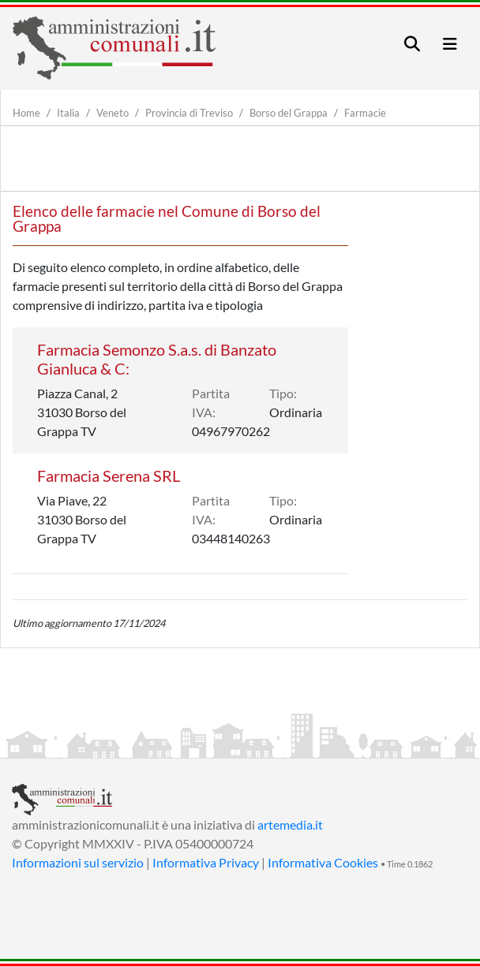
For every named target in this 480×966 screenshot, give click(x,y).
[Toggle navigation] (412, 44)
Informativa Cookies (323, 862)
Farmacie (365, 112)
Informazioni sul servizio (78, 862)
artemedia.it (290, 824)
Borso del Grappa (288, 112)
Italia (68, 112)
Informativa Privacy (205, 862)
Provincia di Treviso (189, 112)
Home (26, 112)
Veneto (112, 112)
